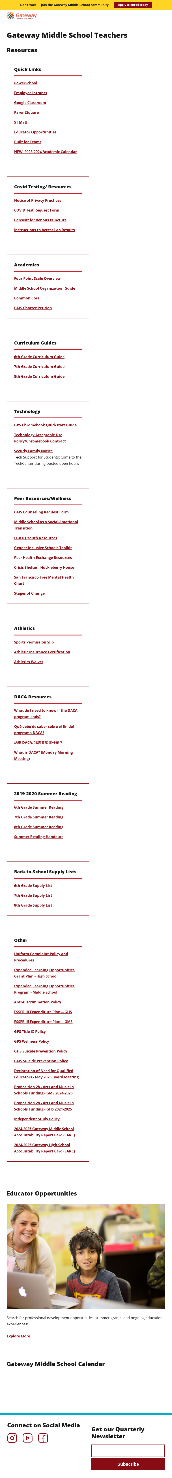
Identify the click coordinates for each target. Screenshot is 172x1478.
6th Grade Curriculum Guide (39, 356)
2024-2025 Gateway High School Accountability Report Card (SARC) (44, 1148)
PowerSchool (25, 83)
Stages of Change (29, 593)
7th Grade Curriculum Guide (39, 366)
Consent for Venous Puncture (40, 220)
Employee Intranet (30, 92)
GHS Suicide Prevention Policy (40, 1051)
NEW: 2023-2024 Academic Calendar (45, 151)
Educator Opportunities (35, 132)
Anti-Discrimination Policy (37, 1002)
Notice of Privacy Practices (37, 200)
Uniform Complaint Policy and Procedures (41, 957)
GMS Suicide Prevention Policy (41, 1061)
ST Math (21, 122)
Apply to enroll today (133, 5)
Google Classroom (30, 102)
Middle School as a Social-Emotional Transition (46, 525)
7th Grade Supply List (33, 895)
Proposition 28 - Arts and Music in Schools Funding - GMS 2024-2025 (44, 1090)
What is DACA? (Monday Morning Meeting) (43, 755)
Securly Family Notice (33, 450)
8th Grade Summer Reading (38, 826)
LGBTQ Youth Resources (35, 538)
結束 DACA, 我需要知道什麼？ (38, 742)
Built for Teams (27, 141)
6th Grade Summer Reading (38, 807)
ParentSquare (26, 112)
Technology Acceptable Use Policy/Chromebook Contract (40, 438)
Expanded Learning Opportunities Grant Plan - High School (44, 973)
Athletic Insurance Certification (42, 652)
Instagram (12, 1436)
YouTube (28, 1436)
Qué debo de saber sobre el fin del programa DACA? (44, 729)
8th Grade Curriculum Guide (39, 376)
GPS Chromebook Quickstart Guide (45, 425)
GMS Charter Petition (33, 307)
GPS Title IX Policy (30, 1031)
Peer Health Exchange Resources (43, 557)
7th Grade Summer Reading (38, 817)
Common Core (26, 298)
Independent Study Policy (37, 1119)
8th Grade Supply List (33, 905)
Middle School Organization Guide (44, 288)
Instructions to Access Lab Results (44, 229)
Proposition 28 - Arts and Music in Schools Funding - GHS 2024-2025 (44, 1106)
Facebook (43, 1436)
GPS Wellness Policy (31, 1041)
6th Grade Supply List (33, 885)
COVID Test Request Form (36, 210)
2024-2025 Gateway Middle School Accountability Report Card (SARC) (44, 1132)
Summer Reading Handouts (38, 836)
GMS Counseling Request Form (41, 512)
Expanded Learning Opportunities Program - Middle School (44, 989)
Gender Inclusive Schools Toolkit (43, 547)
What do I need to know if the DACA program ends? (45, 713)
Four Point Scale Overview (37, 278)
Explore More (18, 1336)
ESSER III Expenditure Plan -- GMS (43, 1021)
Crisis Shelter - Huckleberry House (44, 567)
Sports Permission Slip (34, 642)
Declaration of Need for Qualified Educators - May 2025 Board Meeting (46, 1073)
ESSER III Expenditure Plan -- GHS (43, 1011)
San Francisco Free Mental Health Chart (44, 580)
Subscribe (128, 1464)
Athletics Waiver (28, 661)
